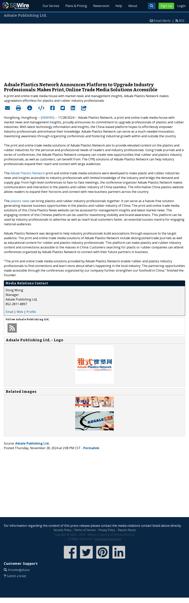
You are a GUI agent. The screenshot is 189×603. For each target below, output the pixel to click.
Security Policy (62, 530)
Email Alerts (162, 21)
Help (118, 6)
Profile (31, 312)
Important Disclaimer (108, 539)
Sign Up (166, 6)
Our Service (51, 6)
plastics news (20, 201)
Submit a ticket (16, 576)
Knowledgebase (19, 570)
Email (9, 312)
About (132, 6)
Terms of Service (85, 530)
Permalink (91, 448)
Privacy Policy (107, 530)
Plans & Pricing (76, 6)
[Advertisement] (94, 51)
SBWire (15, 5)
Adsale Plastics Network (27, 173)
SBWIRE (47, 117)
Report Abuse (127, 530)
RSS (181, 21)
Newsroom (101, 6)
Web (20, 312)
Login (181, 6)
